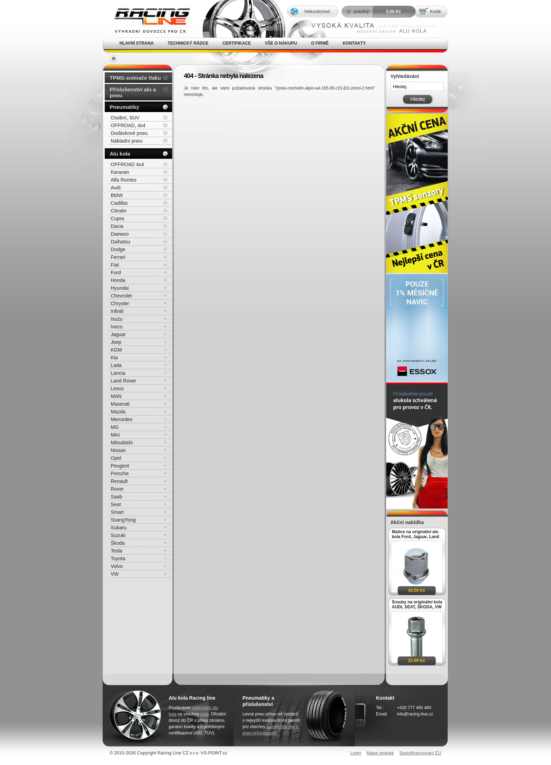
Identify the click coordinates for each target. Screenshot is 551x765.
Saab (116, 496)
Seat (116, 504)
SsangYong (123, 520)
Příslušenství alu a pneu (133, 92)
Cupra (117, 218)
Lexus (117, 388)
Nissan (118, 450)
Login (355, 753)
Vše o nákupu (281, 43)
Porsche (120, 473)
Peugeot (120, 466)
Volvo (117, 566)
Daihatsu (120, 241)
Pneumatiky (124, 107)
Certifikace (236, 43)
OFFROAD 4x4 (127, 164)
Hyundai (120, 288)
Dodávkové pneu (129, 133)
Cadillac (119, 203)
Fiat (115, 265)
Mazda (118, 411)
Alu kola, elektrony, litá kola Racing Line (147, 19)
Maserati (120, 404)
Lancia (118, 373)
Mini (115, 435)
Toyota (118, 558)
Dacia (117, 226)
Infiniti (117, 311)
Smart (117, 512)
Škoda (118, 543)
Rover (117, 489)
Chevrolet (121, 296)
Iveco (116, 326)
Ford (116, 272)
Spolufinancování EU (420, 753)
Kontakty (354, 43)
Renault (119, 481)
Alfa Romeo (123, 180)
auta (204, 714)
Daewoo (120, 234)
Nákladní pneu (126, 141)
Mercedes (121, 419)
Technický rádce (188, 43)
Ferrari (118, 257)
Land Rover (123, 381)
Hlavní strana (136, 43)
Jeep (116, 342)
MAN (116, 396)
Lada (116, 365)
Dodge (118, 249)
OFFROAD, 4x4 (128, 125)
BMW (117, 195)
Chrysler (120, 303)
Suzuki (118, 535)
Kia (114, 357)
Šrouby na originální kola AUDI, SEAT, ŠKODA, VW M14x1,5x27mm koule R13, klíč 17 (417, 604)
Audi (116, 187)
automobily (276, 726)
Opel (116, 458)
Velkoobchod (317, 11)
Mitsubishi (121, 442)
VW (115, 574)
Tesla (116, 551)
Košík (435, 11)
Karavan (120, 172)
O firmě (320, 43)
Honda (118, 280)
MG (115, 427)
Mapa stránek (380, 753)
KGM (116, 350)
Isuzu (116, 319)
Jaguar (118, 334)
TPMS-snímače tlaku (135, 78)
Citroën (119, 211)
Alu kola (120, 154)
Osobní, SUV (125, 117)
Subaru (119, 527)
